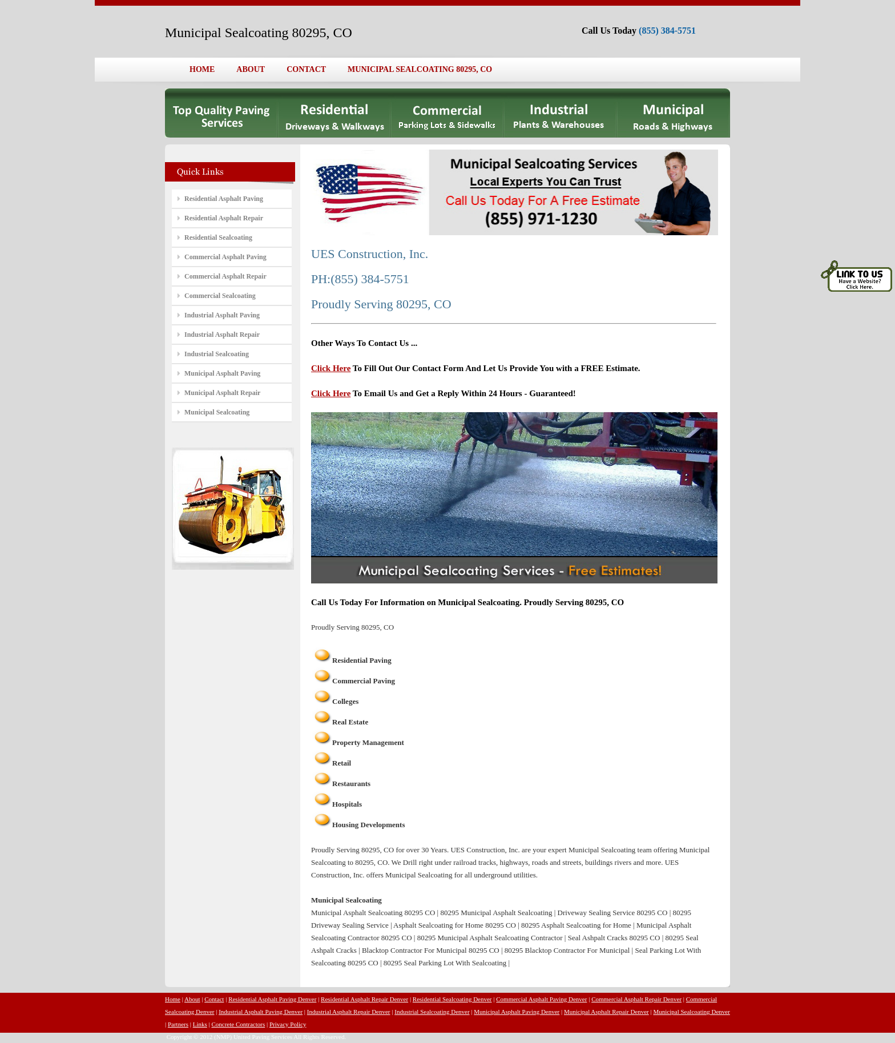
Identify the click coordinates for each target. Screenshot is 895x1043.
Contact (214, 999)
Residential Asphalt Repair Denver (364, 999)
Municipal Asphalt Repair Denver (606, 1011)
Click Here (330, 368)
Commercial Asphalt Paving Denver (541, 999)
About (192, 999)
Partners (178, 1024)
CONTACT (306, 69)
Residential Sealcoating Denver (452, 999)
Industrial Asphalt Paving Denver (261, 1011)
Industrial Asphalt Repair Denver (348, 1011)
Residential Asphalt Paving (223, 199)
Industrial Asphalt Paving (222, 315)
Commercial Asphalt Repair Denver (636, 999)
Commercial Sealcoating (220, 296)
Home (172, 999)
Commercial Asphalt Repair (225, 276)
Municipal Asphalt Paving (222, 373)
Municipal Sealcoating (216, 412)
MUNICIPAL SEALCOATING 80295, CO (420, 69)
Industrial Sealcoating (216, 354)
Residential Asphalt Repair (223, 218)
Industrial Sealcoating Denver (431, 1011)
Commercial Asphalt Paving (225, 257)
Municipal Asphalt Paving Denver (516, 1011)
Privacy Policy (287, 1024)
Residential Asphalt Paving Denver (272, 999)
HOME (202, 69)
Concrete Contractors (238, 1024)
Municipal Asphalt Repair (222, 393)
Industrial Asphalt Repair (222, 335)
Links (200, 1024)
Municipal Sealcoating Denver (691, 1011)
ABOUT (250, 69)
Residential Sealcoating (218, 237)
